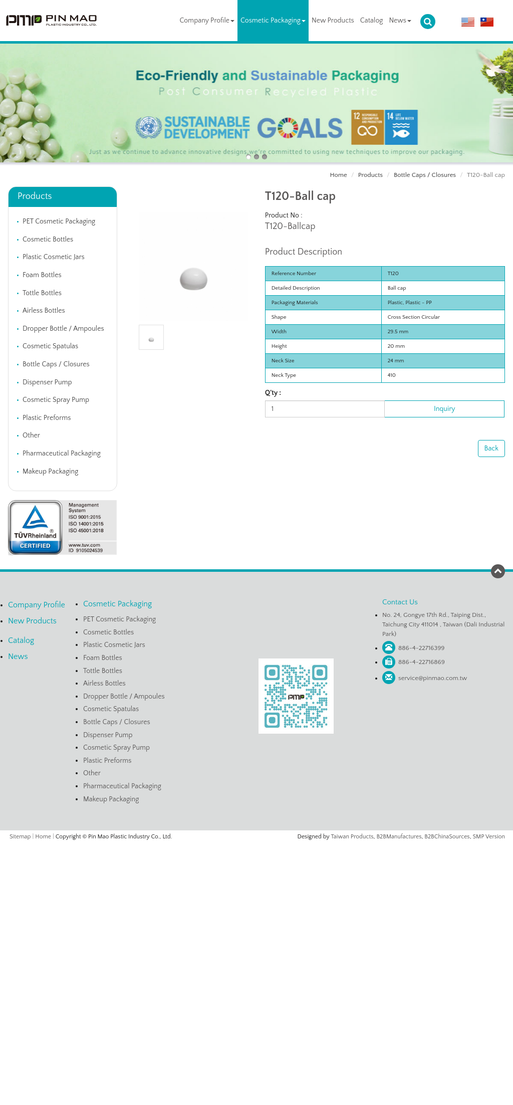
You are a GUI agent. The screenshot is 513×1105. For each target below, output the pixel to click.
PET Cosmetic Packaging (59, 221)
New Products (333, 21)
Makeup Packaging (50, 472)
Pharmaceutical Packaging (62, 454)
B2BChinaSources (446, 836)
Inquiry (444, 409)
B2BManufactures (398, 836)
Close (256, 848)
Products (370, 174)
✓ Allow (256, 869)
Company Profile (206, 21)
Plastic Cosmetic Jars (54, 257)
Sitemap (20, 836)
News (400, 21)
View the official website (277, 940)
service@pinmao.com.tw (432, 678)
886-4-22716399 (421, 647)
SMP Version (489, 836)
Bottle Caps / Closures (425, 174)
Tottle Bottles (42, 293)
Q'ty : (273, 393)
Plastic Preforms (47, 418)
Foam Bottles (42, 275)
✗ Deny (256, 879)
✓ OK (376, 1100)
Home (338, 174)
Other (31, 435)
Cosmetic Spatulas (50, 346)
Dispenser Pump (47, 382)
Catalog (371, 21)
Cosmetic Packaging (273, 21)
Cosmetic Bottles (48, 240)
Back (491, 449)
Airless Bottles (44, 311)
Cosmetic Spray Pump (56, 400)
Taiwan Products (352, 836)
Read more (218, 940)
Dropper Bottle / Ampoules (63, 329)
